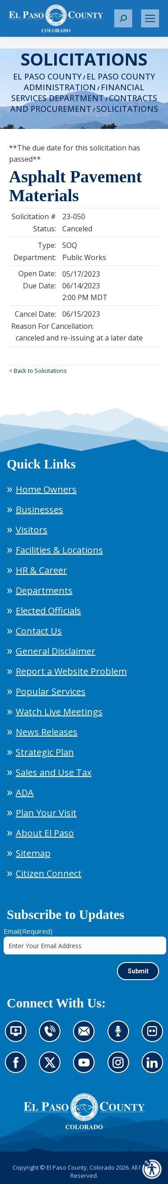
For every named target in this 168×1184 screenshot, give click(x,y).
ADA (25, 792)
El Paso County (47, 76)
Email (28, 931)
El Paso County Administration (89, 82)
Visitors (31, 530)
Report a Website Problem (71, 671)
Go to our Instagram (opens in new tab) (121, 1067)
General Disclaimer (55, 651)
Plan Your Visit (46, 813)
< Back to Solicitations (38, 371)
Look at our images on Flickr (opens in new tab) (155, 1036)
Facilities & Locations (59, 550)
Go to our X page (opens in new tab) (52, 1067)
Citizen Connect (49, 873)
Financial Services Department (78, 92)
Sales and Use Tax (53, 772)
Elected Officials (48, 611)
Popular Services (51, 691)
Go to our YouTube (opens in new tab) (86, 1067)
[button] (123, 18)
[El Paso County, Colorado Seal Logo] (84, 1111)
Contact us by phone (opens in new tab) (52, 1036)
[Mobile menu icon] (150, 18)
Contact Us (39, 631)
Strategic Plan (45, 752)
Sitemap (33, 853)
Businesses (39, 510)
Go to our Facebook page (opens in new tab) (18, 1067)
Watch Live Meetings (59, 712)
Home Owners (46, 489)
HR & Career (41, 570)
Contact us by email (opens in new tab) (87, 1036)
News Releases (47, 732)
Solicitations (127, 108)
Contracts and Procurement (83, 103)
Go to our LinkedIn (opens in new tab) (154, 1067)
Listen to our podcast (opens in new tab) (120, 1036)
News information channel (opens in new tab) (19, 1036)
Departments (44, 590)
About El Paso (45, 833)
